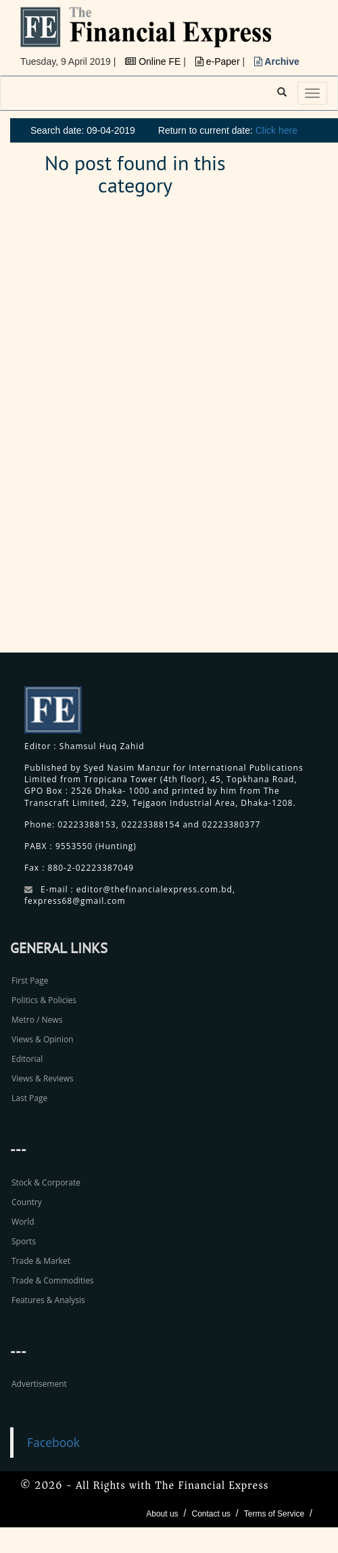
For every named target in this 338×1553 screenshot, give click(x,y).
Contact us (210, 1514)
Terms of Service (274, 1514)
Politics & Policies (43, 1000)
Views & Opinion (42, 1039)
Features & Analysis (48, 1300)
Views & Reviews (42, 1078)
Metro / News (36, 1019)
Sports (23, 1241)
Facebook (53, 1442)
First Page (29, 980)
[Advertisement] (236, 432)
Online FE (154, 61)
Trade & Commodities (52, 1280)
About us (162, 1514)
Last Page (29, 1098)
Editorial (27, 1059)
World (22, 1221)
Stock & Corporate (45, 1182)
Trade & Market (40, 1261)
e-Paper (219, 61)
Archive (276, 61)
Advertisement (39, 1384)
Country (26, 1202)
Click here (276, 130)
